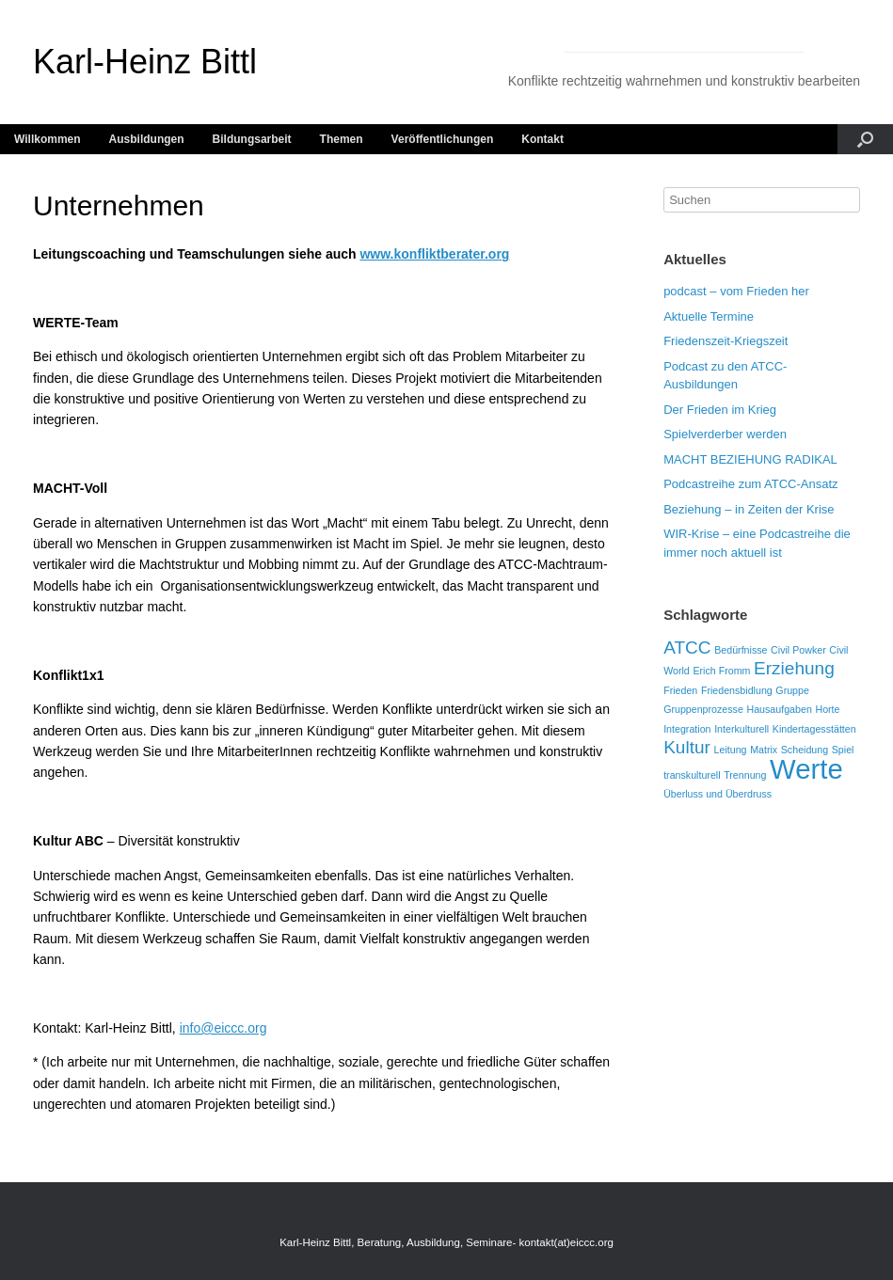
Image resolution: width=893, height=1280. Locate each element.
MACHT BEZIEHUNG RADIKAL (750, 459)
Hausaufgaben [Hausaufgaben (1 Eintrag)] (778, 709)
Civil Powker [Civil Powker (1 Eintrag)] (798, 650)
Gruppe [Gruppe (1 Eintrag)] (792, 690)
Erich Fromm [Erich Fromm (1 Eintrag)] (721, 670)
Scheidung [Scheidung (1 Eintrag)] (804, 749)
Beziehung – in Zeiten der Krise (748, 509)
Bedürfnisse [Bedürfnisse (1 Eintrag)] (740, 650)
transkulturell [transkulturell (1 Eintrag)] (691, 775)
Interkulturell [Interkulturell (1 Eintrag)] (741, 729)
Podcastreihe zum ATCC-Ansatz (750, 484)
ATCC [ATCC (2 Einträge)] (686, 647)
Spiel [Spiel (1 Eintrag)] (843, 749)
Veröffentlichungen (442, 139)
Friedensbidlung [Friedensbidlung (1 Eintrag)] (737, 690)
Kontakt (542, 139)
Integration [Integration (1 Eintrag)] (686, 729)
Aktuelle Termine (708, 316)
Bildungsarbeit (252, 139)
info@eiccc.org (223, 1027)
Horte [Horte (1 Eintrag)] (827, 709)
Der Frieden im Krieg (719, 410)
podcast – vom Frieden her (736, 291)
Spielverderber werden (725, 434)
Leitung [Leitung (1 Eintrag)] (730, 749)
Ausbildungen (146, 139)
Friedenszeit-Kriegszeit (725, 341)
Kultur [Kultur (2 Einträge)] (686, 747)
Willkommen (47, 139)
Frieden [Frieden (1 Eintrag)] (680, 690)
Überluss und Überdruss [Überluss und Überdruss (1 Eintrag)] (717, 793)
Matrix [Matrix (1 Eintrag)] (763, 749)
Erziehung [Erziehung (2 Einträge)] (794, 668)
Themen (341, 139)
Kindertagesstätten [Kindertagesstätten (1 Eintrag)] (814, 729)
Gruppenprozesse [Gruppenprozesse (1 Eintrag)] (703, 709)
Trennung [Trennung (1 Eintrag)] (745, 775)
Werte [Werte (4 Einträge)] (806, 768)
